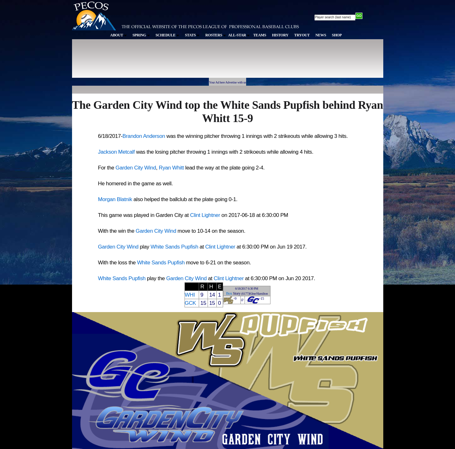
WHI (190, 295)
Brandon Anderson (144, 136)
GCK (190, 303)
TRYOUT (302, 35)
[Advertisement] (188, 61)
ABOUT (118, 35)
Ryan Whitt (171, 168)
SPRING (141, 35)
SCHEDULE (167, 35)
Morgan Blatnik (115, 199)
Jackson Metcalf (116, 152)
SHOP (337, 35)
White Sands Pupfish (174, 247)
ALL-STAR (239, 35)
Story (236, 293)
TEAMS (259, 35)
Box (229, 293)
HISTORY (280, 35)
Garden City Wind (136, 168)
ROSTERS (215, 35)
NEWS (320, 35)
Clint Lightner (205, 215)
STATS (192, 35)
